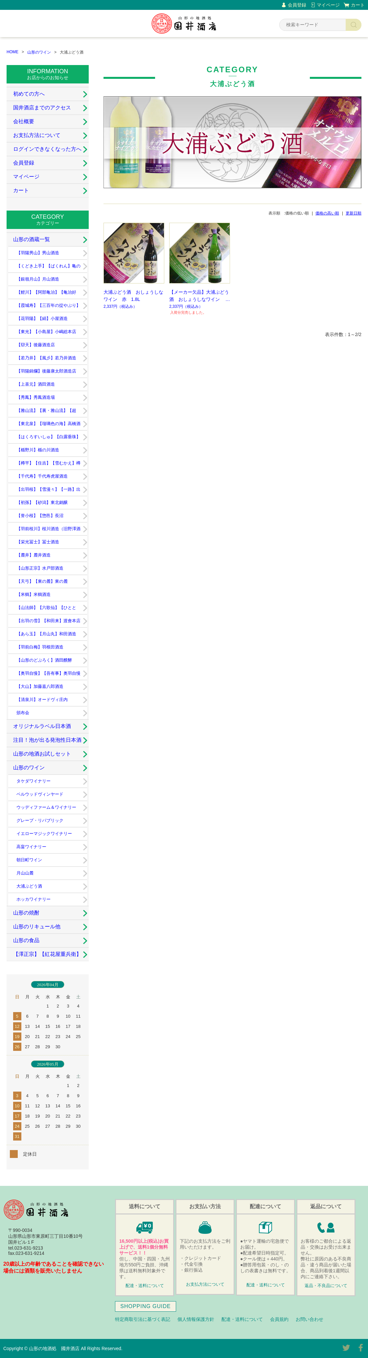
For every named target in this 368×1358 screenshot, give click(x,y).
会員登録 (297, 5)
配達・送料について (145, 1285)
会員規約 (279, 1319)
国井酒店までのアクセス (42, 107)
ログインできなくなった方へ (47, 149)
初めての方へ (29, 94)
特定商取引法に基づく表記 (142, 1319)
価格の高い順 (327, 213)
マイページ (328, 5)
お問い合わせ (309, 1319)
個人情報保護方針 (195, 1319)
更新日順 (353, 213)
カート (358, 5)
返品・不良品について (326, 1285)
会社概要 (23, 121)
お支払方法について (36, 135)
